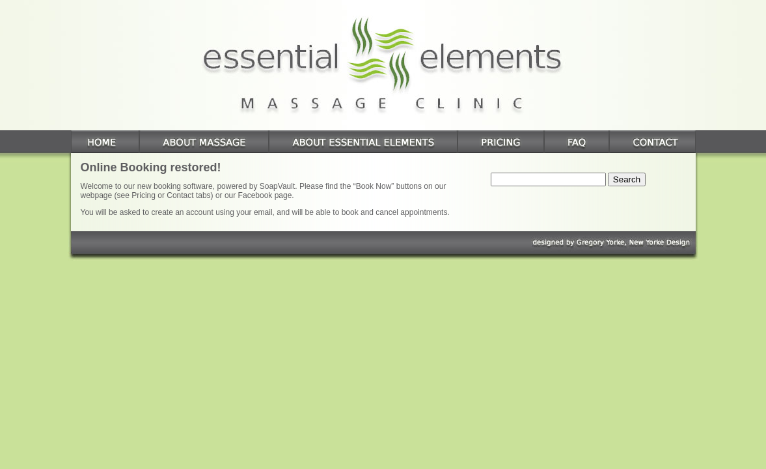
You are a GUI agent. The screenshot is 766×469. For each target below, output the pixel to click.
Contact (652, 141)
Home (105, 141)
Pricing (501, 141)
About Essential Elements (363, 141)
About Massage (204, 141)
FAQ (576, 141)
